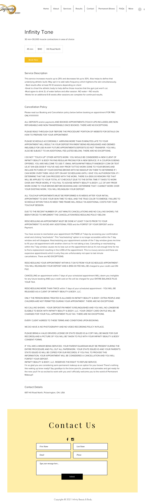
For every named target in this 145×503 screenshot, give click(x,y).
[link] (33, 60)
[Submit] (72, 477)
